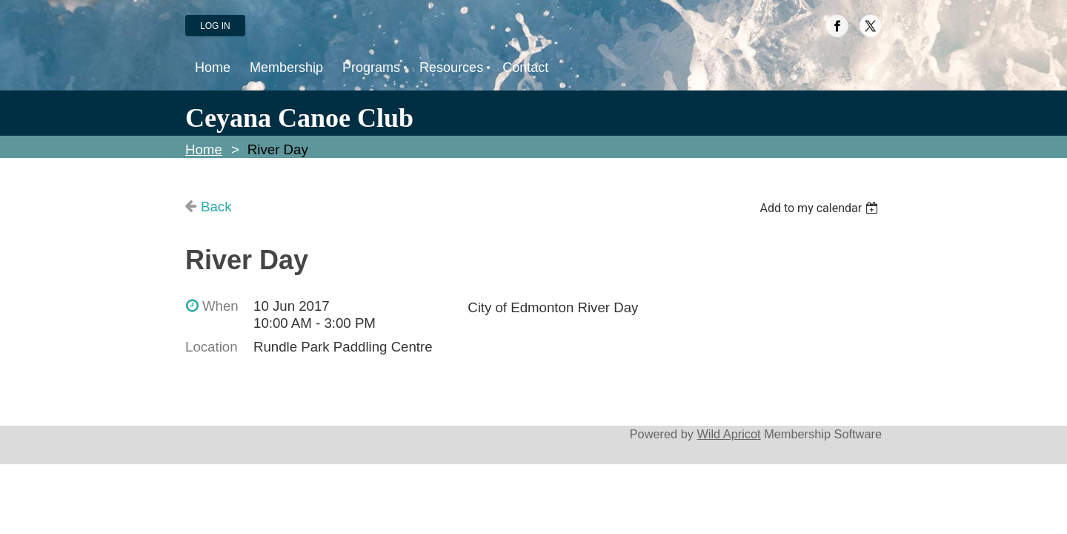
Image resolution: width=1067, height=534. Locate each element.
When (220, 306)
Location (211, 347)
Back (216, 206)
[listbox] (820, 208)
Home (203, 149)
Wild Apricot (728, 434)
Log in (215, 26)
